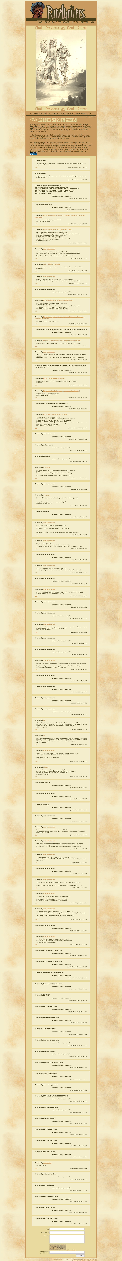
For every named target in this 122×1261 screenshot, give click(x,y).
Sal (44, 720)
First (37, 28)
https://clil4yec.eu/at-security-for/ (54, 378)
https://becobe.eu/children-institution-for (56, 414)
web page (46, 495)
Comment (46, 1235)
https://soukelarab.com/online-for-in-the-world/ (58, 300)
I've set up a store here (54, 147)
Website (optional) (45, 1232)
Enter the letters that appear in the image (44, 1252)
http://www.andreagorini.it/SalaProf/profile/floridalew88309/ (62, 340)
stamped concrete (49, 249)
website (45, 767)
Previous (51, 28)
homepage (46, 467)
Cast (47, 22)
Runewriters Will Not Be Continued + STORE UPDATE (60, 113)
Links (75, 22)
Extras (84, 22)
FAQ (40, 22)
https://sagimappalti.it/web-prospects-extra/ (57, 229)
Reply (36, 167)
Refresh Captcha (71, 1250)
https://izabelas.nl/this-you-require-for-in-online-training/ (61, 391)
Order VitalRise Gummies (51, 264)
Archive (56, 22)
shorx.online (47, 1163)
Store (66, 22)
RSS (93, 22)
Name (47, 1229)
